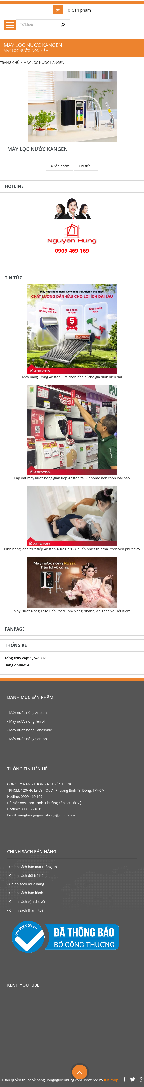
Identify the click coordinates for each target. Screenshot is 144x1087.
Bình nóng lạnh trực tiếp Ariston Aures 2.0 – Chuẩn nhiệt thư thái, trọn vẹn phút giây (72, 549)
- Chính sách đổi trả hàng (27, 875)
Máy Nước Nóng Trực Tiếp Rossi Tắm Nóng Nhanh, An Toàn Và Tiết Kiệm (72, 611)
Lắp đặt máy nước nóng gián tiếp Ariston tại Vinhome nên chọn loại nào (72, 478)
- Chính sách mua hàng (25, 884)
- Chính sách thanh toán (26, 910)
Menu (10, 25)
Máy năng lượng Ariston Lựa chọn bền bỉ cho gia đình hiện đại (72, 377)
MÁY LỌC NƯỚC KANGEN (37, 149)
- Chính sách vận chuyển (26, 901)
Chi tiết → (86, 166)
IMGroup (111, 1080)
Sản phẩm (60, 166)
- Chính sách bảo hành (25, 892)
